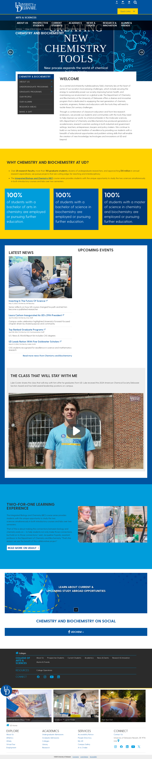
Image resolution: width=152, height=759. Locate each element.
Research (46, 747)
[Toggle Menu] (52, 81)
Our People (26, 97)
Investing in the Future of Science (27, 300)
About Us (22, 23)
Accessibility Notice (85, 734)
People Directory (84, 738)
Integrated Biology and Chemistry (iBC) (34, 178)
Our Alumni (26, 102)
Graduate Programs (31, 92)
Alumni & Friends (126, 24)
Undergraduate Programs (34, 87)
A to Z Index (82, 747)
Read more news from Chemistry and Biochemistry (47, 355)
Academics (75, 23)
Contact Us (118, 734)
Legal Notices (84, 757)
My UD (80, 741)
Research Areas (28, 107)
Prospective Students (40, 24)
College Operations (44, 670)
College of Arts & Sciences (33, 29)
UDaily (8, 741)
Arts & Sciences (26, 17)
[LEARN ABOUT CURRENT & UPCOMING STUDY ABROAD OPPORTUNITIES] (76, 593)
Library (45, 744)
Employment (11, 747)
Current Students (56, 24)
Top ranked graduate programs (26, 329)
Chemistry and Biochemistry (76, 29)
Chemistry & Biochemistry (35, 76)
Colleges (45, 741)
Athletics (9, 738)
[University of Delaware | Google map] (118, 741)
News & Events (91, 24)
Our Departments (59, 29)
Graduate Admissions (50, 738)
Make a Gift (26, 112)
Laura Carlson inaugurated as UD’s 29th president (35, 315)
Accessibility (93, 757)
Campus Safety (84, 744)
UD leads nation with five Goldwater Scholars (34, 341)
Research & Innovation (110, 24)
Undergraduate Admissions (52, 734)
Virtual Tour (10, 744)
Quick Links (125, 11)
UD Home (19, 29)
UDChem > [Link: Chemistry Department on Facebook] (76, 631)
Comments (76, 757)
